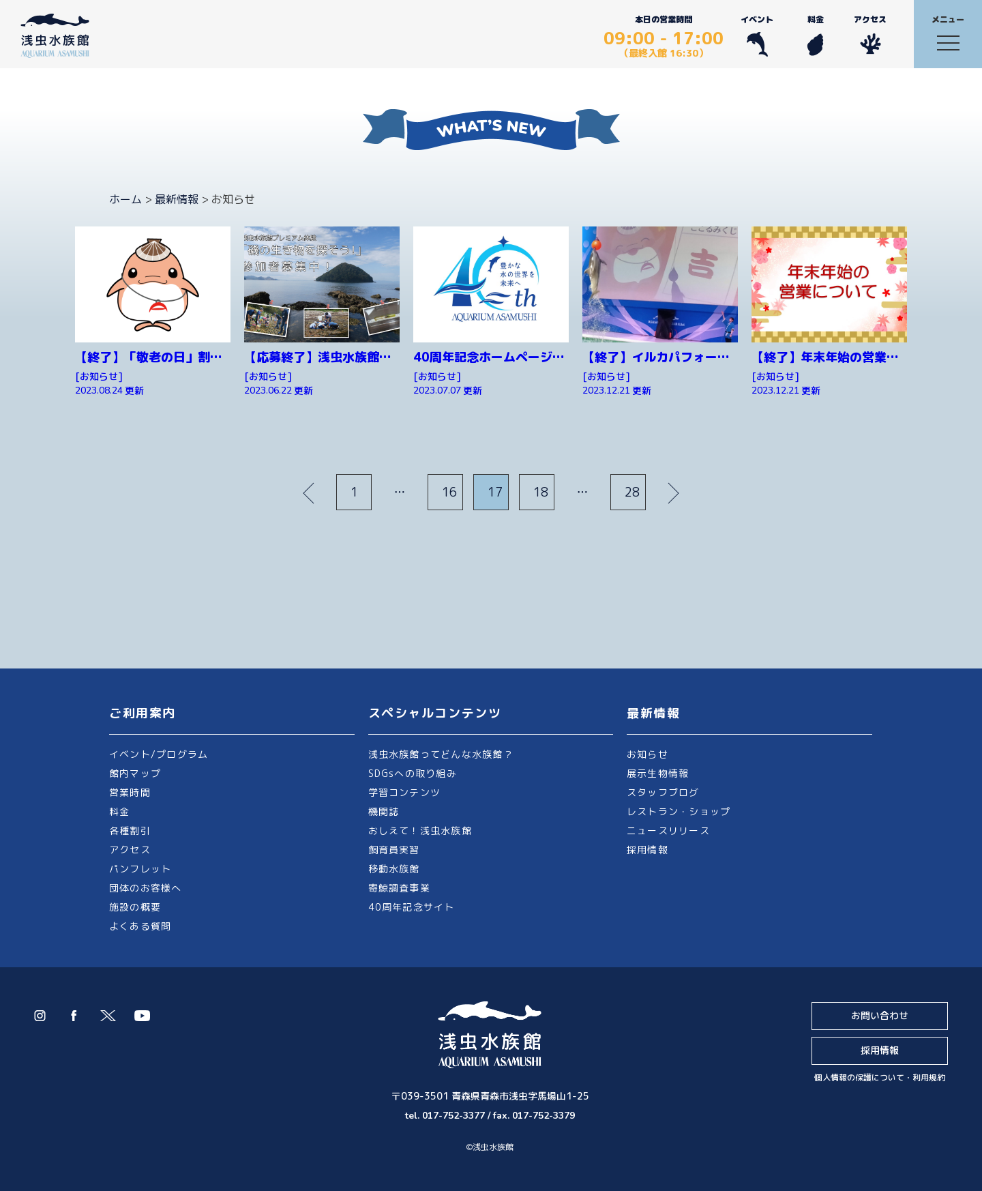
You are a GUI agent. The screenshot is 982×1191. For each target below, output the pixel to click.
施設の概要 (135, 906)
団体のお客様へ (145, 887)
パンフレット (140, 868)
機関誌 (384, 811)
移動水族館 (394, 868)
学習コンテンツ (404, 792)
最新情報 (176, 199)
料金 (815, 35)
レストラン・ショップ (678, 811)
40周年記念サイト (411, 906)
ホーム (125, 199)
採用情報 (647, 849)
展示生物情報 (658, 773)
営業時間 (130, 792)
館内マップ (135, 773)
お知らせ (647, 754)
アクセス (870, 35)
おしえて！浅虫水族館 (420, 830)
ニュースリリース (668, 830)
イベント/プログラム (158, 754)
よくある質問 (140, 926)
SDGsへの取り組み (412, 773)
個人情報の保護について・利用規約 (879, 1077)
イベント (757, 35)
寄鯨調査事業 (399, 887)
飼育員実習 (394, 849)
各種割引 (130, 830)
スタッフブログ (663, 792)
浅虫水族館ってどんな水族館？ (441, 754)
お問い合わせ (879, 1015)
